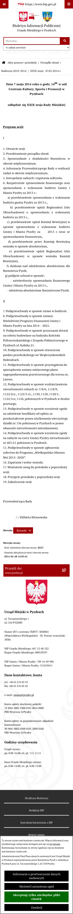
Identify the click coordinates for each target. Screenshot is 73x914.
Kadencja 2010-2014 (13, 71)
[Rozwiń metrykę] (23, 530)
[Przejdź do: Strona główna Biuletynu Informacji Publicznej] (4, 62)
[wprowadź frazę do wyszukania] (31, 41)
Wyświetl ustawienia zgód (36, 886)
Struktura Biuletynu (36, 798)
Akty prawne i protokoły (22, 62)
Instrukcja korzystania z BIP (36, 822)
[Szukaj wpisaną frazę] (65, 41)
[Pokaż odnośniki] (4, 4)
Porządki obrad (49, 62)
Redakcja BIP (36, 810)
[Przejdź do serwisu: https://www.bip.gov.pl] (37, 4)
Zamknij (36, 907)
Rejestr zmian (36, 834)
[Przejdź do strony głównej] (36, 23)
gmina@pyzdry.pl (24, 695)
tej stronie (55, 844)
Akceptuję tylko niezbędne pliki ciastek (36, 897)
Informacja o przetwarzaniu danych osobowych (36, 876)
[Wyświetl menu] (69, 4)
